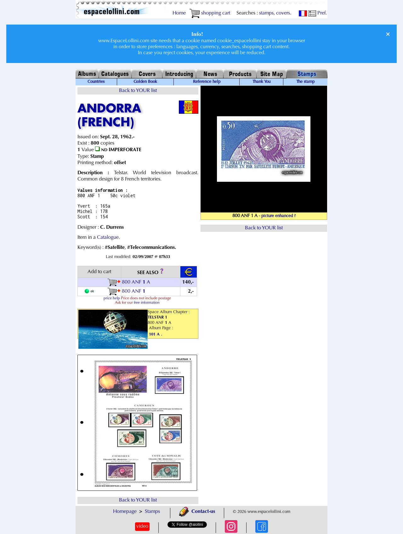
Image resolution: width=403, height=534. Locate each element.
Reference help (206, 82)
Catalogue (108, 237)
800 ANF (134, 291)
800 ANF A (136, 282)
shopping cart (210, 13)
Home (179, 13)
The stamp (305, 82)
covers (283, 13)
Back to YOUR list (138, 90)
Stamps (152, 511)
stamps (266, 13)
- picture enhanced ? (277, 216)
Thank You (261, 82)
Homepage (125, 511)
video (142, 526)
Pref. (317, 13)
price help (112, 298)
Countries (96, 82)
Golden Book (145, 82)
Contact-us (197, 511)
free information (147, 303)
